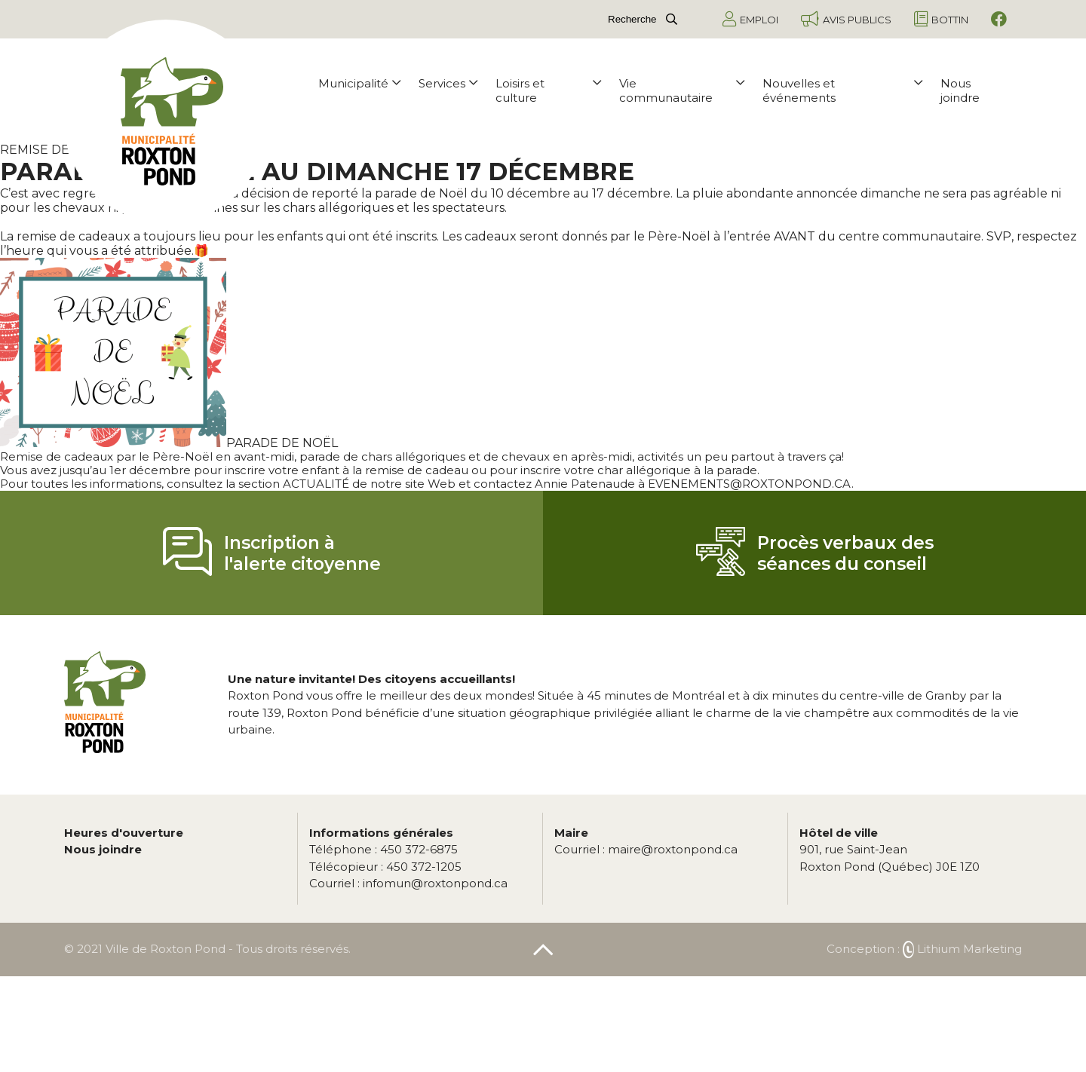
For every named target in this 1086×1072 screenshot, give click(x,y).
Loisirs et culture (548, 90)
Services (448, 83)
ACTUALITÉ (316, 483)
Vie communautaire (681, 90)
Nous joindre (960, 90)
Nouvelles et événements (842, 90)
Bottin (941, 19)
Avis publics (846, 19)
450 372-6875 (383, 849)
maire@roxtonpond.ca (646, 849)
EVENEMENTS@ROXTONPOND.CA (749, 483)
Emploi (750, 19)
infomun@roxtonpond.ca (408, 883)
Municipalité (359, 83)
